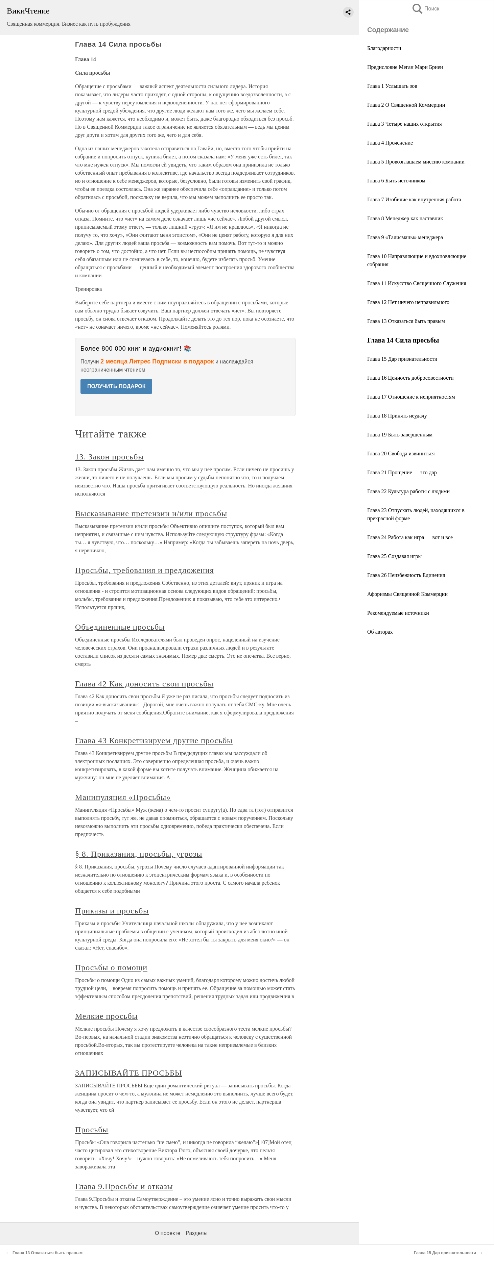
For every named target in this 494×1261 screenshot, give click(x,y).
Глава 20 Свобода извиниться (401, 453)
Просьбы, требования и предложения (144, 570)
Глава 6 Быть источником (396, 180)
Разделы (196, 1233)
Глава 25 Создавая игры (394, 556)
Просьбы (92, 1129)
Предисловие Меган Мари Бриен (405, 67)
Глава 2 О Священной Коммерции (406, 105)
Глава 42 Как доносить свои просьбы (144, 683)
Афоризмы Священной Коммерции (407, 594)
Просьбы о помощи (111, 967)
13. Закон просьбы (109, 456)
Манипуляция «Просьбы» (123, 797)
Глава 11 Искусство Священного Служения (416, 283)
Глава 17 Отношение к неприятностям (411, 397)
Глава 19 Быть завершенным (399, 434)
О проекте (167, 1233)
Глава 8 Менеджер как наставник (405, 218)
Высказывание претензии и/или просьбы (151, 513)
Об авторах (380, 632)
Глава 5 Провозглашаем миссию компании (416, 162)
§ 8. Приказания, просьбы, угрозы (139, 854)
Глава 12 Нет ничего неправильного (408, 302)
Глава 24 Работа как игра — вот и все (410, 537)
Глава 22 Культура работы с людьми (408, 491)
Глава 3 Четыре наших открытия (404, 124)
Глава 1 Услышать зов (392, 86)
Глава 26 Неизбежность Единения (406, 575)
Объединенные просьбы (120, 627)
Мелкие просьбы (106, 1016)
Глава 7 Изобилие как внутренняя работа (414, 199)
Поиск (425, 8)
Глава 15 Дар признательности (402, 359)
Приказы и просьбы (112, 910)
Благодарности (384, 48)
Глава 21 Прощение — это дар (402, 472)
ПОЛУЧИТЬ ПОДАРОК (116, 386)
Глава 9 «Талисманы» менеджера (405, 237)
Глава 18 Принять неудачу (397, 416)
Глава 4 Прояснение (390, 143)
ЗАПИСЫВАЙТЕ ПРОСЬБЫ (128, 1072)
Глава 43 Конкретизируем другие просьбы (154, 740)
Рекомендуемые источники (398, 613)
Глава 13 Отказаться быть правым (406, 321)
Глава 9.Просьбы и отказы (124, 1186)
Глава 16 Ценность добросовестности (410, 378)
